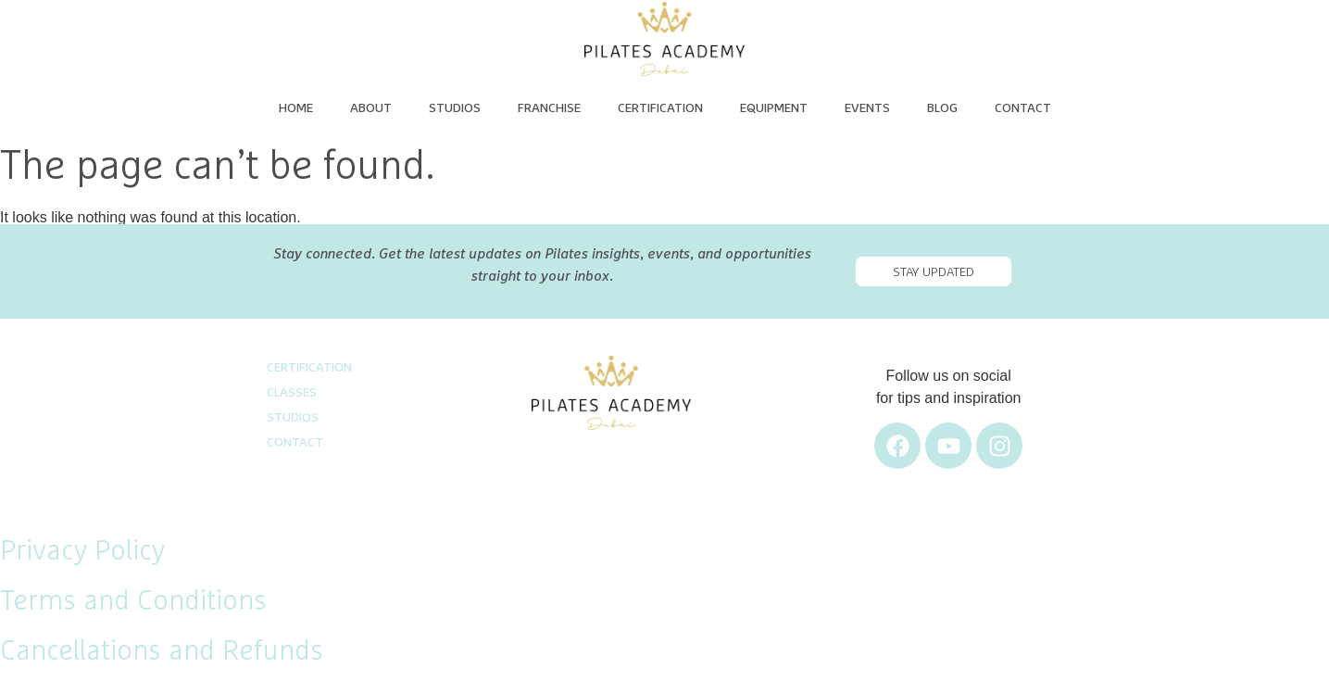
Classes (292, 392)
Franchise (549, 108)
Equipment (774, 108)
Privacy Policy (82, 551)
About (371, 108)
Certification (660, 108)
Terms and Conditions (133, 601)
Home (296, 108)
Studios (455, 108)
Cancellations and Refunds (161, 651)
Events (867, 108)
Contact (1023, 108)
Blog (942, 108)
